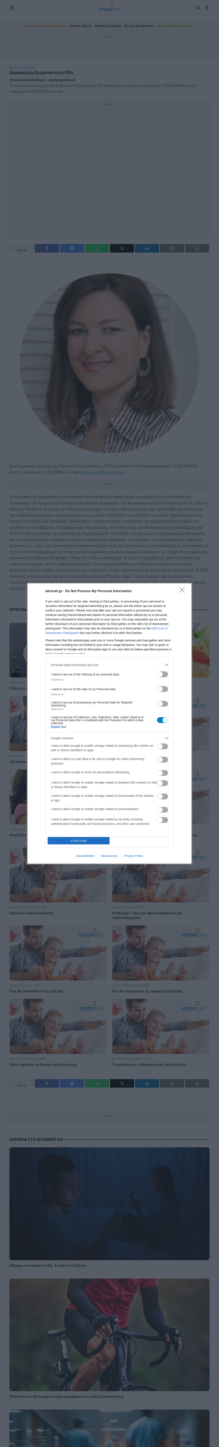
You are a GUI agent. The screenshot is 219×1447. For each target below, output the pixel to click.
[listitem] (109, 665)
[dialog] (109, 723)
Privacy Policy (133, 856)
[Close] (183, 591)
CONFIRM (79, 840)
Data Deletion (85, 856)
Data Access (109, 856)
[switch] (162, 674)
